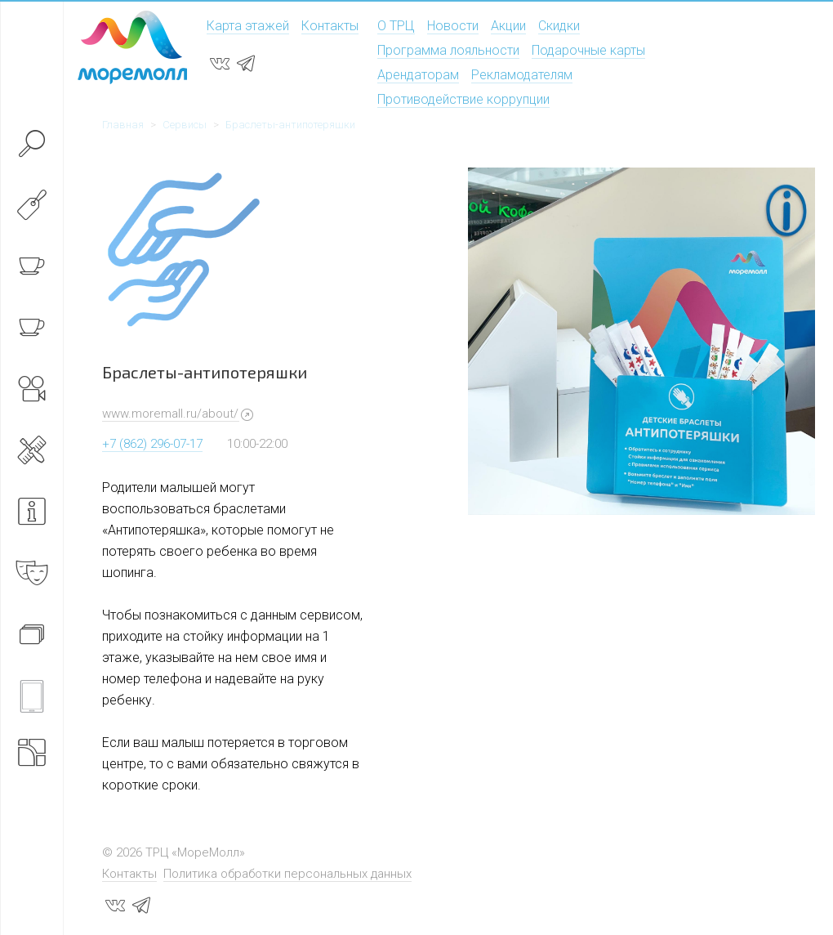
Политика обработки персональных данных (287, 873)
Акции (508, 26)
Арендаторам (418, 75)
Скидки (559, 26)
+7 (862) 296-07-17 (152, 443)
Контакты (330, 26)
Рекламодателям (521, 75)
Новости (453, 26)
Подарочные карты (588, 50)
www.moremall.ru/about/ (170, 413)
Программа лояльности (448, 50)
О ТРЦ (396, 26)
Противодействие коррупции (463, 99)
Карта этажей (248, 26)
